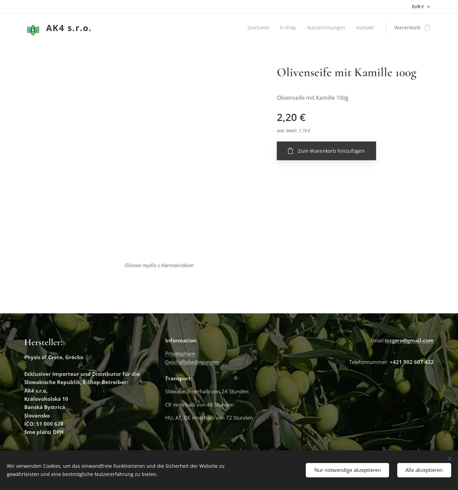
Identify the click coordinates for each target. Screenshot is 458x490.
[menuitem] (258, 27)
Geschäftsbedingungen (192, 361)
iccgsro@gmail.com (409, 340)
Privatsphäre (180, 353)
